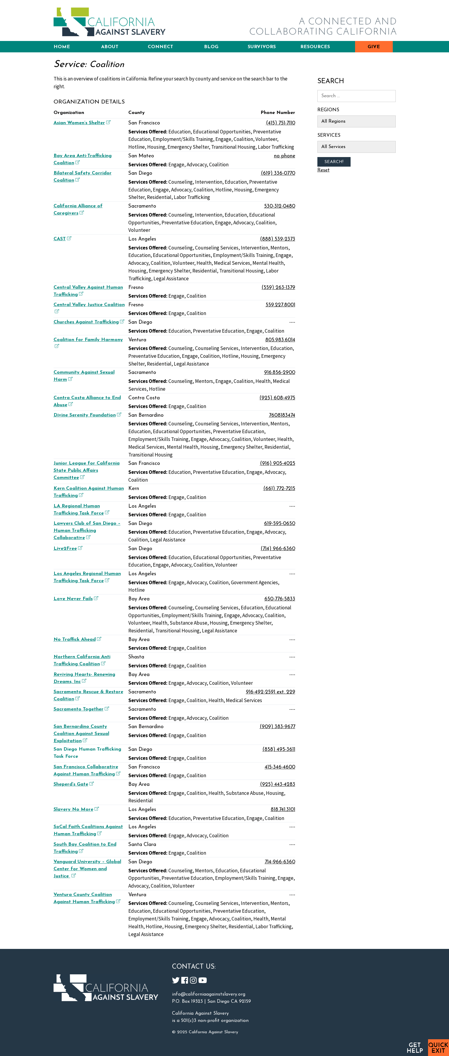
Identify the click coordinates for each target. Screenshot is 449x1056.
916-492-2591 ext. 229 (270, 692)
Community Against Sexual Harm (84, 376)
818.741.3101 (283, 809)
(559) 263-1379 (278, 287)
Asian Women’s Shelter (81, 122)
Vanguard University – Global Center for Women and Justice (87, 869)
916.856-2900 (279, 372)
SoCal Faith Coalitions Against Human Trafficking (88, 830)
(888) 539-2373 (277, 239)
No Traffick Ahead (77, 639)
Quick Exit (438, 1047)
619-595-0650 (279, 523)
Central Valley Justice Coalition (89, 307)
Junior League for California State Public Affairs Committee (87, 470)
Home (62, 47)
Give (374, 47)
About (109, 47)
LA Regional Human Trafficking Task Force (81, 510)
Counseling (180, 182)
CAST (62, 238)
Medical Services (232, 263)
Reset (323, 170)
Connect (160, 47)
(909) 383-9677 (277, 726)
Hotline (136, 147)
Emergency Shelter (188, 147)
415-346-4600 (280, 767)
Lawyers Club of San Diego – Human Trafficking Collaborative (87, 530)
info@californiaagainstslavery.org (208, 994)
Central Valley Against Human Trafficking (88, 291)
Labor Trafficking (276, 147)
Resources (315, 47)
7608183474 (282, 415)
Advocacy (197, 164)
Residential (159, 197)
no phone (284, 156)
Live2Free (67, 548)
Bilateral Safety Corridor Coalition (83, 177)
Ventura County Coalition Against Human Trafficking (87, 898)
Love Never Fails (75, 598)
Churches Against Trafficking (88, 322)
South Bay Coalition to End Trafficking (85, 848)
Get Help (414, 1047)
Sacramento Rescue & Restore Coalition (88, 696)
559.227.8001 (280, 305)
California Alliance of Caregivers (78, 210)
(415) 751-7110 (280, 123)
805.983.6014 (280, 340)
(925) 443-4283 (277, 784)
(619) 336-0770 (278, 173)
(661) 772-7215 (279, 488)
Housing (156, 147)
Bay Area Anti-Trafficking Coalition (83, 159)
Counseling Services (216, 247)
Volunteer (266, 139)
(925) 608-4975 (277, 398)
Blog (211, 47)
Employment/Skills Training (183, 139)
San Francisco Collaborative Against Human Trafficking (87, 771)
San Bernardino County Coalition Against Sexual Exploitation (81, 733)
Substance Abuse (188, 623)
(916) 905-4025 (277, 463)
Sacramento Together (81, 709)
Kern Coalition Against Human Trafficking (89, 492)
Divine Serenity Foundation (87, 415)
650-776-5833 (279, 599)
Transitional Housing (233, 147)
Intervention (208, 182)
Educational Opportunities (222, 131)
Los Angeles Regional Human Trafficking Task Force (87, 577)
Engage (223, 139)
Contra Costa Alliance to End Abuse (87, 401)
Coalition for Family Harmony (88, 342)
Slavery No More (76, 809)
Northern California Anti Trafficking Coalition (82, 661)
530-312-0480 (279, 206)
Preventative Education (187, 222)
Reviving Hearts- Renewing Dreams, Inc (84, 678)
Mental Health (268, 263)
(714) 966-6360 (278, 548)
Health (204, 263)
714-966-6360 (280, 862)
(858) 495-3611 (278, 749)
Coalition (243, 139)
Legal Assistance (171, 278)
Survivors (262, 47)
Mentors (279, 247)
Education (179, 131)
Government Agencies (254, 582)
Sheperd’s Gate (73, 784)
